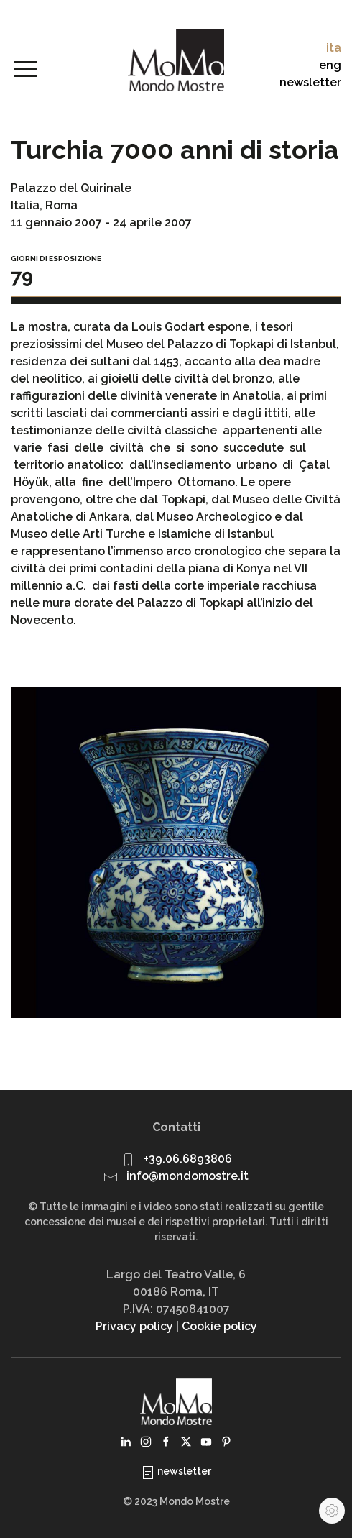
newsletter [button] (310, 82)
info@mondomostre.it (187, 1176)
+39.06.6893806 (188, 1159)
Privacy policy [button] (134, 1326)
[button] (25, 69)
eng (330, 65)
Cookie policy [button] (219, 1326)
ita (333, 48)
